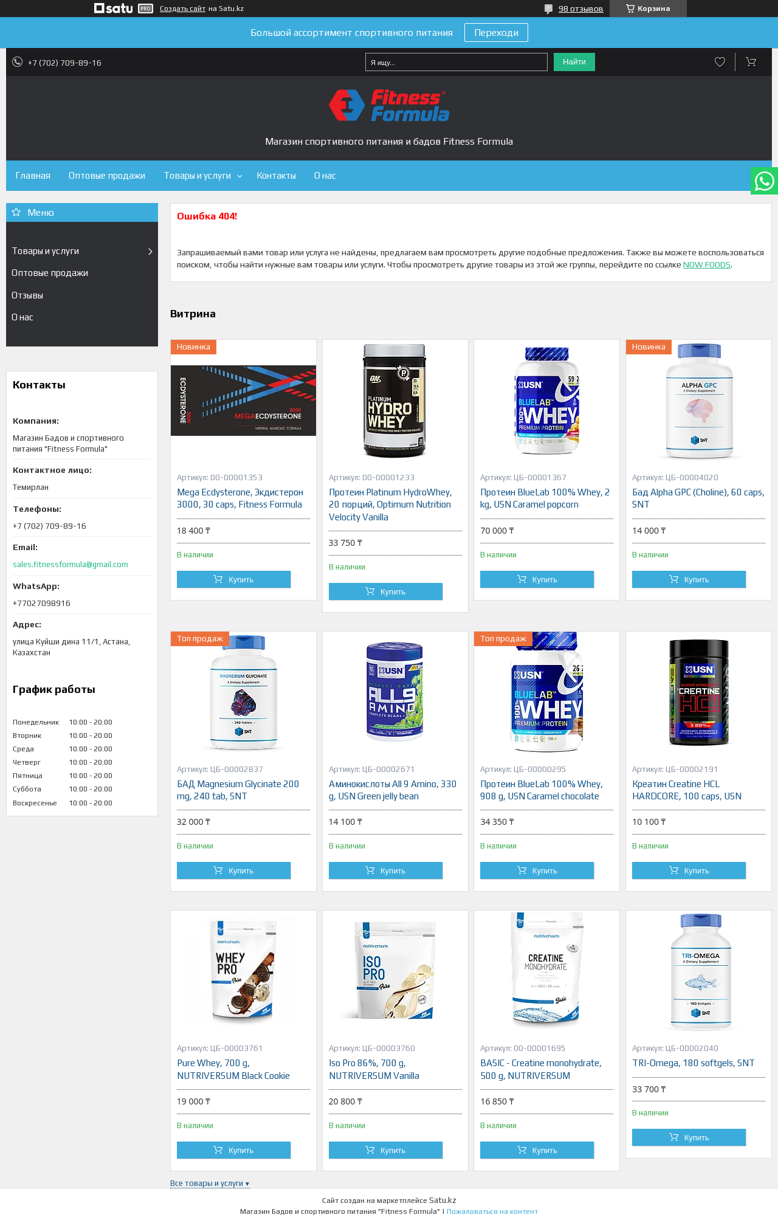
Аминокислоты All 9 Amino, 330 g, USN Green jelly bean (393, 790)
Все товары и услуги (206, 1183)
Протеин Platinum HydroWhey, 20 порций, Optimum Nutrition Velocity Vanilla (390, 504)
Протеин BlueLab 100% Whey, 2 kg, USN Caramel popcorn (545, 498)
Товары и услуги (197, 175)
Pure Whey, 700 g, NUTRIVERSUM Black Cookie (233, 1069)
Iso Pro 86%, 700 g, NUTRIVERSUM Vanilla (374, 1069)
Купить (241, 579)
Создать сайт (182, 8)
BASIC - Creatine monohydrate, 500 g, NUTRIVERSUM (541, 1069)
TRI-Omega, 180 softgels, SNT (693, 1063)
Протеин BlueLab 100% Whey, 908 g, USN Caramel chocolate (541, 790)
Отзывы (27, 295)
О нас (325, 175)
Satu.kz (442, 1200)
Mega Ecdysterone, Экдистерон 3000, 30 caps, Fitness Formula (240, 498)
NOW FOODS (707, 264)
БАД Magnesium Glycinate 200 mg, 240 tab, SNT (238, 790)
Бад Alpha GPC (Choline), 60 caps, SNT (698, 498)
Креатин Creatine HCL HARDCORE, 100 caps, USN (687, 790)
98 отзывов (581, 8)
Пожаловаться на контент (492, 1211)
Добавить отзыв (719, 62)
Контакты (276, 175)
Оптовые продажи (107, 175)
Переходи (496, 32)
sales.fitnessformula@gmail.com (70, 564)
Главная (32, 175)
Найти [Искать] (574, 61)
